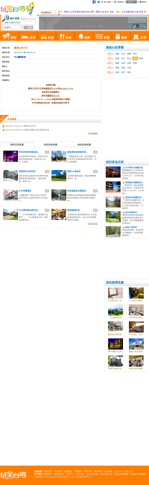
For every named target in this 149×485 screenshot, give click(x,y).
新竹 (135, 54)
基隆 (117, 54)
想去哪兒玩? (46, 12)
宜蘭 (128, 12)
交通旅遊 (68, 471)
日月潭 (73, 12)
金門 (123, 72)
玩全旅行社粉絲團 (138, 474)
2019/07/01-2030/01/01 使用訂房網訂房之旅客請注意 (27, 130)
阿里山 (67, 12)
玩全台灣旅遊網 (17, 9)
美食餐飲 (78, 471)
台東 (136, 12)
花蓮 (132, 12)
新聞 (102, 36)
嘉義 (117, 63)
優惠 (121, 36)
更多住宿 (94, 224)
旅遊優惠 (108, 471)
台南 (123, 63)
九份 (102, 12)
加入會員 (107, 2)
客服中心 (70, 474)
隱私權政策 (59, 474)
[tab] (17, 145)
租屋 (83, 36)
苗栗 (117, 58)
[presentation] (17, 145)
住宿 (28, 36)
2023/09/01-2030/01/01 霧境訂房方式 (20, 126)
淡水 (106, 12)
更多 (112, 12)
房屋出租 (88, 471)
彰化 (129, 58)
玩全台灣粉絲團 (121, 474)
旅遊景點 (48, 471)
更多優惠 (94, 133)
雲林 (141, 58)
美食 (65, 36)
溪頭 (78, 12)
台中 (123, 58)
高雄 (129, 63)
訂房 (139, 36)
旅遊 (46, 36)
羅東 (98, 12)
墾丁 (93, 12)
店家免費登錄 (92, 474)
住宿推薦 (58, 471)
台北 (123, 12)
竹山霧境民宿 (20, 57)
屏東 (135, 63)
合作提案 (80, 474)
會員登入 (121, 2)
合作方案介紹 (106, 474)
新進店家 (128, 471)
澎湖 (141, 12)
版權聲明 (48, 474)
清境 (83, 12)
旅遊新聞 (98, 471)
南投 (135, 58)
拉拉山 (88, 12)
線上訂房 (118, 471)
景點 (9, 36)
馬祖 (129, 72)
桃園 (129, 54)
